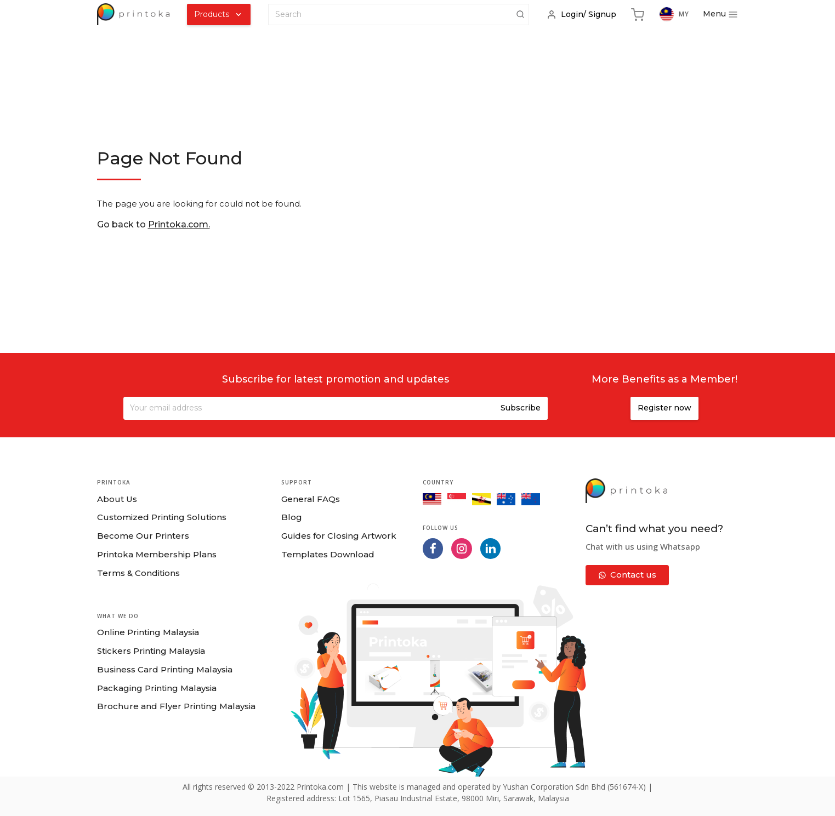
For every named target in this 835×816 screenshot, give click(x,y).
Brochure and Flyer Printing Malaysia (176, 706)
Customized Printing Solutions (161, 517)
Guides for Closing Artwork (338, 535)
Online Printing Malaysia (148, 632)
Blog (291, 517)
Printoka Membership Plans (157, 554)
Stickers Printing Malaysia (151, 651)
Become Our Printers (143, 535)
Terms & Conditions (138, 573)
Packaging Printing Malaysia (157, 688)
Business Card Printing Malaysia (164, 669)
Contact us (627, 574)
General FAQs (310, 499)
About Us (117, 499)
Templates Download (327, 554)
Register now (664, 408)
